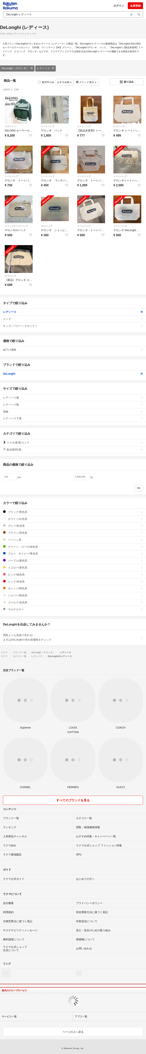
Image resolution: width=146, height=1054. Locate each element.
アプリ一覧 (81, 1016)
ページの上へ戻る (73, 1031)
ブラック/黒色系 (73, 511)
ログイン (118, 5)
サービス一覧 (9, 1016)
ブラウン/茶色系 (73, 532)
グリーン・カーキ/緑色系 (73, 546)
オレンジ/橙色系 (73, 588)
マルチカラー (73, 609)
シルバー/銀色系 (73, 595)
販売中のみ (46, 82)
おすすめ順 (64, 82)
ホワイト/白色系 (73, 518)
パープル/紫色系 (73, 560)
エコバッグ (119, 126)
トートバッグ (48, 126)
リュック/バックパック (16, 226)
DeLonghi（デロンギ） (17, 68)
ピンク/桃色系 (73, 574)
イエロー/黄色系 (73, 567)
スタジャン (10, 126)
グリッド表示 (86, 82)
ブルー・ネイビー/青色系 (73, 553)
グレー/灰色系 (73, 525)
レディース (45, 68)
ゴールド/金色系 (73, 602)
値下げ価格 (73, 349)
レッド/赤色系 (73, 581)
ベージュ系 (73, 539)
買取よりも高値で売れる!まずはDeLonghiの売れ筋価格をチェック (73, 637)
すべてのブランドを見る (73, 800)
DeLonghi (73, 373)
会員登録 (135, 5)
